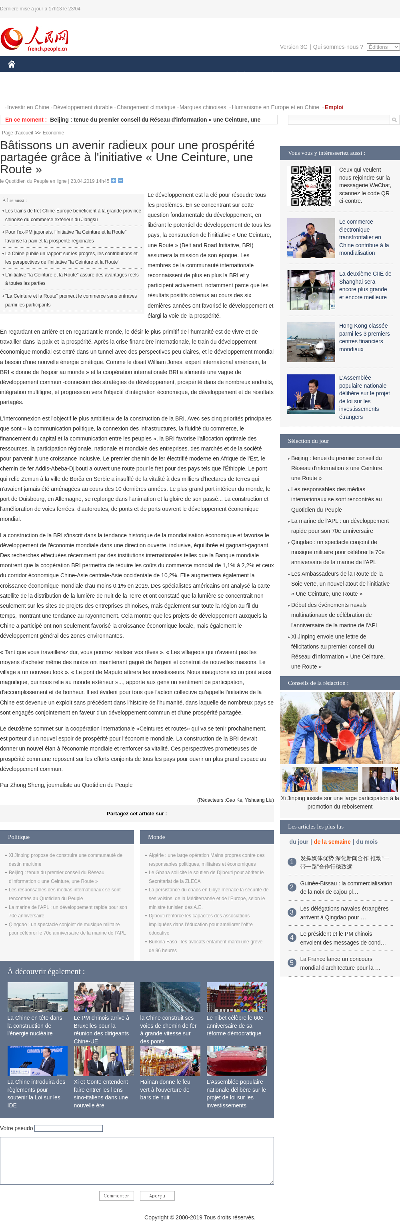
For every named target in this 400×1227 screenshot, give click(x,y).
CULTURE (197, 75)
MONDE (93, 75)
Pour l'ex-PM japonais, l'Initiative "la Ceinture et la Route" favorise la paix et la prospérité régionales (65, 236)
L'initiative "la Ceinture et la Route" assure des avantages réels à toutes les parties (72, 279)
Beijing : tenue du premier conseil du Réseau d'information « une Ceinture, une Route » (337, 468)
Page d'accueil (17, 133)
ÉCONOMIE (56, 75)
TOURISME (334, 75)
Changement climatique (146, 107)
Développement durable (83, 107)
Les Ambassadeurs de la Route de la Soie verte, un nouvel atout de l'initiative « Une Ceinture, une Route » (340, 583)
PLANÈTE (268, 75)
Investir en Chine (28, 107)
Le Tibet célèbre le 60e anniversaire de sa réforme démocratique (235, 1026)
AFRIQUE (126, 75)
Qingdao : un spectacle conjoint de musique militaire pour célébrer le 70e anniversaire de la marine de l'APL (337, 552)
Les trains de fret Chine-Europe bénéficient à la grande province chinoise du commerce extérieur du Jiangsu (73, 215)
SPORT (300, 75)
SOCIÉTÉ (233, 75)
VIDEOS (24, 91)
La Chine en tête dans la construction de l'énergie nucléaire (35, 1026)
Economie (53, 133)
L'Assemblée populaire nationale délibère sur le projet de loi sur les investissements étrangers (236, 1097)
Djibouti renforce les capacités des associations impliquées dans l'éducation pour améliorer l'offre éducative (201, 924)
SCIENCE (161, 75)
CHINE (22, 75)
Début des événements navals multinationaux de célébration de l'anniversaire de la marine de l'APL (335, 615)
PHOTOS (371, 75)
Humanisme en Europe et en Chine (275, 107)
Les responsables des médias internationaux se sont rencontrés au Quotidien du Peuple (336, 499)
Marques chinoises (203, 107)
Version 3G (294, 47)
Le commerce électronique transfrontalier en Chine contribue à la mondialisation (364, 237)
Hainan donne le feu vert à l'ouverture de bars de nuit (165, 1090)
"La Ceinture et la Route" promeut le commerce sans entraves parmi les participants (71, 300)
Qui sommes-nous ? (338, 47)
